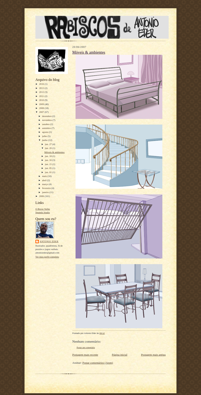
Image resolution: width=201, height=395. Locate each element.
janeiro (45, 192)
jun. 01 (48, 172)
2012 (41, 92)
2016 (41, 84)
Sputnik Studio (42, 212)
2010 (41, 100)
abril (44, 180)
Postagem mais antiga (153, 354)
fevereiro (46, 188)
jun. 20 (48, 148)
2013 (41, 88)
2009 (41, 104)
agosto (45, 132)
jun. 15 (48, 164)
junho (45, 140)
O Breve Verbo (42, 209)
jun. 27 (48, 144)
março (45, 184)
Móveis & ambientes (54, 152)
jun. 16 (48, 160)
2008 (41, 108)
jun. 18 (48, 156)
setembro (47, 128)
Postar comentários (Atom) (97, 362)
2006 (41, 196)
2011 (41, 96)
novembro (47, 120)
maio (45, 176)
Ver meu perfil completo (47, 256)
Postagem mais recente (85, 354)
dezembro (47, 116)
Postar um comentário (86, 347)
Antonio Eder (49, 241)
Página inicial (119, 354)
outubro (46, 124)
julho (45, 136)
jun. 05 (48, 168)
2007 (41, 112)
